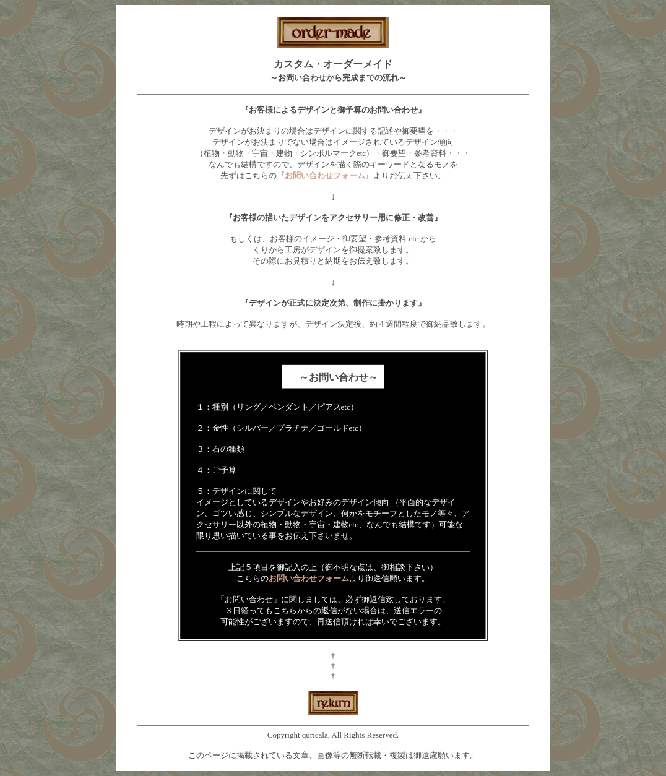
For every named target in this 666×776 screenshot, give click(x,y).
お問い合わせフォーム (309, 578)
